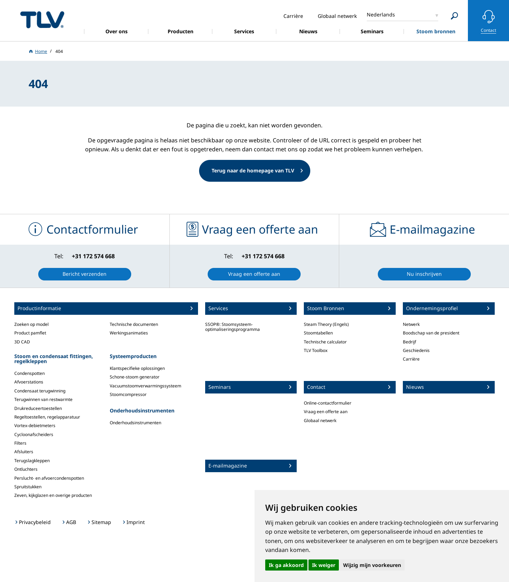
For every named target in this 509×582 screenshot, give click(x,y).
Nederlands (381, 14)
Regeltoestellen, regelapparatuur (47, 417)
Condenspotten (29, 373)
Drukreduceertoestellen (38, 408)
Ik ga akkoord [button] (286, 565)
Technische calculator (325, 342)
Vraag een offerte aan (325, 412)
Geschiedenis (416, 350)
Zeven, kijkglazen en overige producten (53, 495)
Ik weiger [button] (323, 565)
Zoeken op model (31, 324)
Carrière (411, 359)
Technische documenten (134, 324)
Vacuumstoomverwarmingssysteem (145, 386)
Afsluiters (23, 452)
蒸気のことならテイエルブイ (42, 19)
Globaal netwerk (320, 420)
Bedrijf (409, 342)
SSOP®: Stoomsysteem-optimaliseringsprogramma (232, 326)
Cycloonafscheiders (33, 434)
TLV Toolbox (315, 350)
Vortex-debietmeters (34, 425)
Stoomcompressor (128, 394)
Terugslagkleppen (32, 461)
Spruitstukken (27, 487)
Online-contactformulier (327, 403)
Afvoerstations (28, 382)
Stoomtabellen (318, 333)
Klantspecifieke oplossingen (137, 368)
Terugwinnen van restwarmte (43, 399)
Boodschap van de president (431, 333)
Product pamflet (30, 333)
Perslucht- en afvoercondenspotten (49, 478)
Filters (20, 443)
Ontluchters (26, 469)
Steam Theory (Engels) (326, 324)
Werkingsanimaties (129, 333)
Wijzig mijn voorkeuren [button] (372, 565)
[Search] (454, 15)
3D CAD (22, 342)
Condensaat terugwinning (39, 391)
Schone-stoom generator (134, 377)
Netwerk (411, 324)
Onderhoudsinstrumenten (135, 423)
